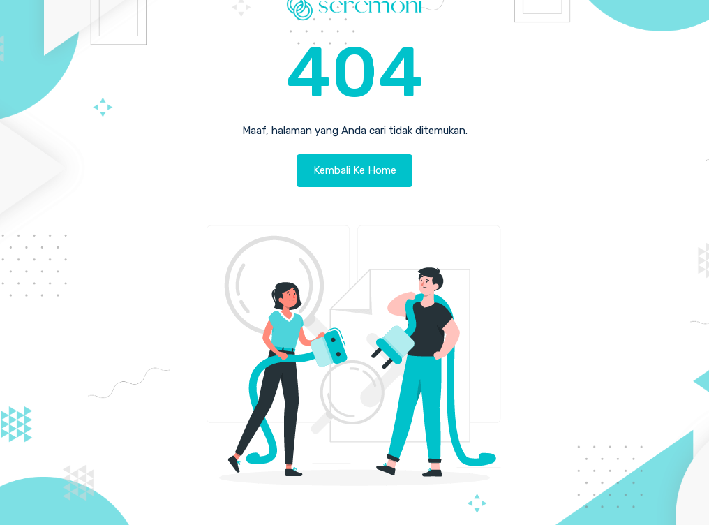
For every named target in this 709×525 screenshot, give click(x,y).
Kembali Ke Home (354, 170)
